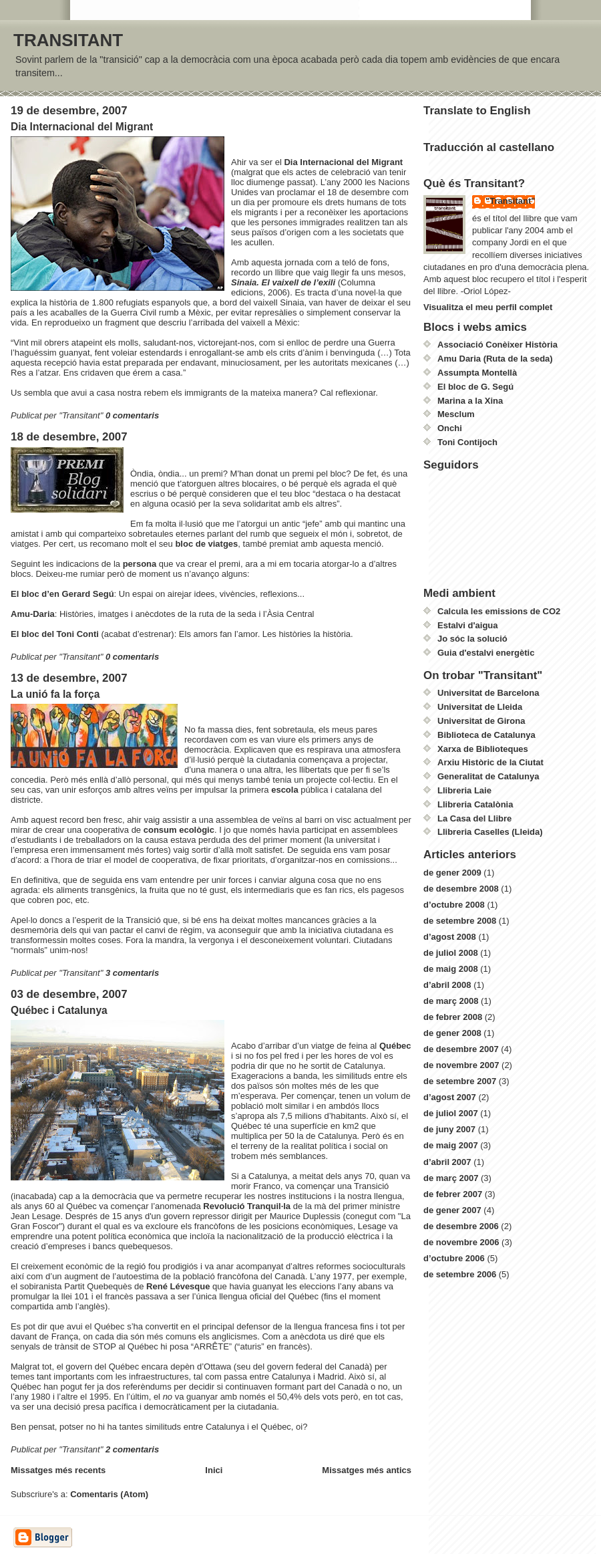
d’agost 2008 (449, 937)
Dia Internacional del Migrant (82, 126)
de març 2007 (450, 1178)
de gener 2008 (452, 1033)
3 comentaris (132, 973)
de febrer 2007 (452, 1194)
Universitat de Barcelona (488, 693)
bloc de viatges (206, 544)
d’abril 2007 (447, 1162)
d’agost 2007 (449, 1097)
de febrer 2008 (452, 1017)
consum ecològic (179, 830)
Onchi (449, 428)
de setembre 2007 (459, 1081)
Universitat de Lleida (479, 707)
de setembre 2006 (459, 1274)
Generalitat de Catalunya (488, 776)
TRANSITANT (68, 40)
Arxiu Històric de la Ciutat (490, 762)
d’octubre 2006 (454, 1258)
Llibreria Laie (464, 790)
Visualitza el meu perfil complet (487, 307)
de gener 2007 (452, 1210)
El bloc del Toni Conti (56, 634)
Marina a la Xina (470, 401)
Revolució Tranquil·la (247, 1206)
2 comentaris (132, 1449)
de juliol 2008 (450, 953)
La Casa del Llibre (474, 818)
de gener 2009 (452, 873)
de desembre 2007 (461, 1049)
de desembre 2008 (461, 889)
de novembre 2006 (461, 1242)
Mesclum (456, 414)
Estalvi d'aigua (467, 625)
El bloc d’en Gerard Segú (62, 594)
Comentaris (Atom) (109, 1494)
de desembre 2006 (461, 1226)
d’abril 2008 (447, 985)
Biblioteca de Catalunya (486, 735)
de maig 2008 (450, 969)
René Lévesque (179, 1286)
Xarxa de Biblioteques (482, 749)
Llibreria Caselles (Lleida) (490, 832)
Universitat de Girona (481, 721)
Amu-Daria (33, 614)
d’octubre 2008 (454, 905)
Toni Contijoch (467, 442)
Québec (395, 1046)
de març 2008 (450, 1001)
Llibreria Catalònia (475, 804)
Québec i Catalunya (59, 1010)
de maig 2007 (450, 1145)
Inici (213, 1470)
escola (285, 790)
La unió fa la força (55, 694)
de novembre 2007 (461, 1065)
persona (141, 564)
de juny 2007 (449, 1129)
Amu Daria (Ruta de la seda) (495, 359)
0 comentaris (132, 415)
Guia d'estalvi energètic (485, 653)
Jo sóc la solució (472, 639)
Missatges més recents (58, 1470)
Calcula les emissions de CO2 (498, 611)
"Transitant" (510, 201)
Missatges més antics (366, 1470)
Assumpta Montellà (477, 373)
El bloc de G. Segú (475, 387)
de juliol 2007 (450, 1113)
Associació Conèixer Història (497, 345)
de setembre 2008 (459, 921)
